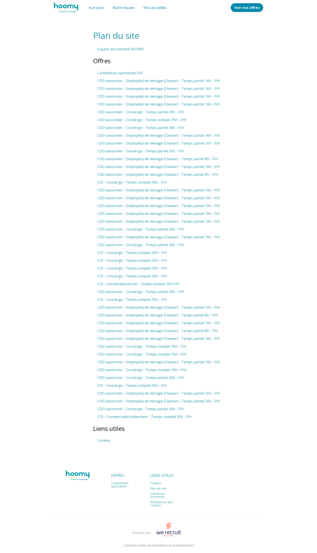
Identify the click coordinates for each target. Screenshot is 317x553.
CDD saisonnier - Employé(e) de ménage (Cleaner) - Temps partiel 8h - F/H (157, 158)
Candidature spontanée (120, 484)
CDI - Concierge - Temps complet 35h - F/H (132, 182)
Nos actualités (155, 7)
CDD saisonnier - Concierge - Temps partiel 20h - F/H (140, 112)
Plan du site (158, 488)
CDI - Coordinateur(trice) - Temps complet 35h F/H (138, 283)
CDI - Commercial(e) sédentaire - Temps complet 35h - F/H (144, 416)
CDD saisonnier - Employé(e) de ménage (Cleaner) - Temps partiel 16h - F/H (158, 80)
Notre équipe (123, 7)
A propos (96, 7)
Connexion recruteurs (157, 495)
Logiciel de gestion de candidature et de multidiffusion (158, 545)
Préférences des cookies (161, 503)
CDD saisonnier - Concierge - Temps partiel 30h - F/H (140, 127)
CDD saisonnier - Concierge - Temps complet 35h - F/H (141, 119)
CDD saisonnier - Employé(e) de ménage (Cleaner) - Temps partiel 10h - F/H (158, 104)
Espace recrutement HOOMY (120, 49)
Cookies (103, 440)
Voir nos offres (246, 7)
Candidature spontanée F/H (119, 73)
